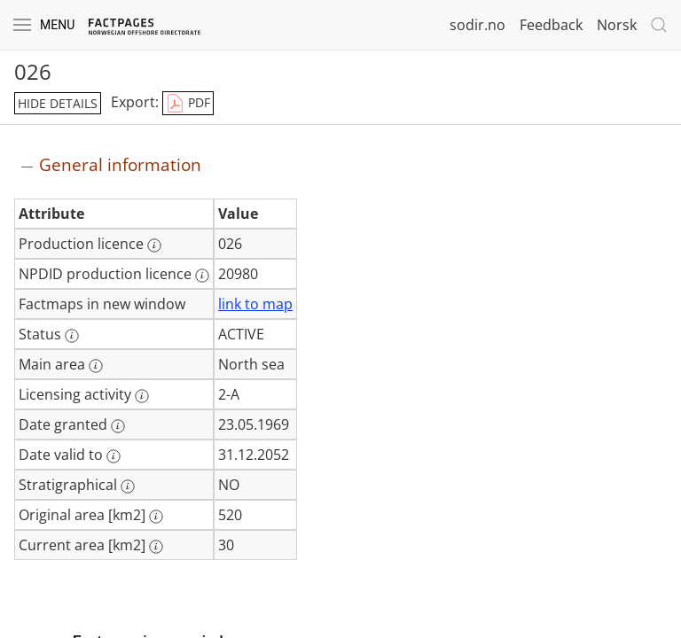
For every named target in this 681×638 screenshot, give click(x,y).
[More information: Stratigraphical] (128, 486)
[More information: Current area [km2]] (156, 547)
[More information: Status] (72, 336)
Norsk (617, 25)
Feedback (551, 25)
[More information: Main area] (96, 366)
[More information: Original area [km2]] (156, 517)
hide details (58, 103)
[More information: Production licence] (154, 245)
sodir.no (477, 25)
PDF (188, 103)
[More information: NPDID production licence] (202, 275)
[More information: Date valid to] (113, 456)
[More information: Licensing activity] (142, 396)
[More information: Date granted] (118, 426)
